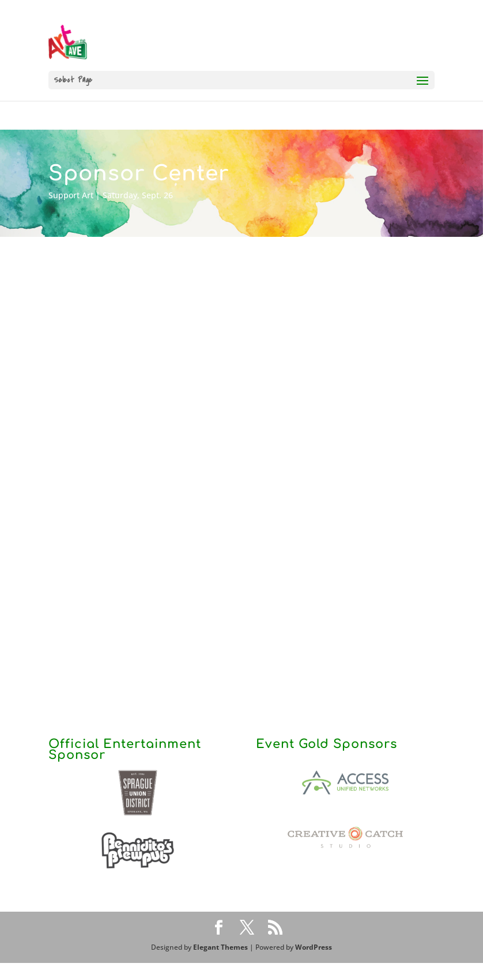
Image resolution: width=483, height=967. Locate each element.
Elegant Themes (220, 947)
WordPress (313, 947)
